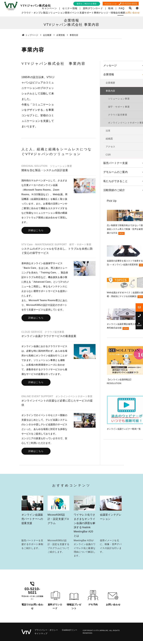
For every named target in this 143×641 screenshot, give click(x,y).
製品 (45, 12)
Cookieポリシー (69, 630)
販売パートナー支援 (115, 207)
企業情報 (108, 119)
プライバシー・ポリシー (46, 630)
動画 (110, 8)
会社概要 (120, 12)
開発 (67, 12)
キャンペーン (49, 8)
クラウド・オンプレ (32, 12)
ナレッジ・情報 (107, 12)
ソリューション (56, 12)
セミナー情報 (69, 8)
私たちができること (115, 225)
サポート (89, 12)
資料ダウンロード (93, 8)
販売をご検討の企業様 (87, 4)
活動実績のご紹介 (114, 234)
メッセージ (110, 110)
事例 (96, 12)
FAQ (121, 8)
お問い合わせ (132, 12)
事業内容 (110, 135)
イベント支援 (77, 12)
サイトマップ (41, 633)
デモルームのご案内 (115, 216)
